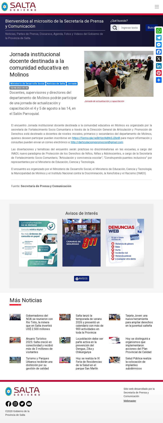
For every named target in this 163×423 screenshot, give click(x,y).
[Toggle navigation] (157, 6)
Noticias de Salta (56, 83)
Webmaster (130, 400)
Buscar (152, 27)
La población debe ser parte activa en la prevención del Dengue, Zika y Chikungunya (89, 345)
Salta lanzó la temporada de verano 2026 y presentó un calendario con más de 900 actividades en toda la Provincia (89, 324)
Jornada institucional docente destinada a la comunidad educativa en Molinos (39, 64)
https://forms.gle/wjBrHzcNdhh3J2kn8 (96, 138)
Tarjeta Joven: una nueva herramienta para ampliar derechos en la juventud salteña (139, 321)
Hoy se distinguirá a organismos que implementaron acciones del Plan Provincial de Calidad (138, 345)
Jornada (72, 83)
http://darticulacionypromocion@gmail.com (97, 142)
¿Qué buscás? (119, 20)
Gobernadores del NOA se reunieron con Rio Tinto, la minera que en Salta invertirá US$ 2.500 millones (39, 322)
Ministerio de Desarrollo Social (27, 83)
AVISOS (82, 278)
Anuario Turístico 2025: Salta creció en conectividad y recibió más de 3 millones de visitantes (39, 345)
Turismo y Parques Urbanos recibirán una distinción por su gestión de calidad (39, 363)
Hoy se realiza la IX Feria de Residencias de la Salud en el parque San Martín (89, 363)
